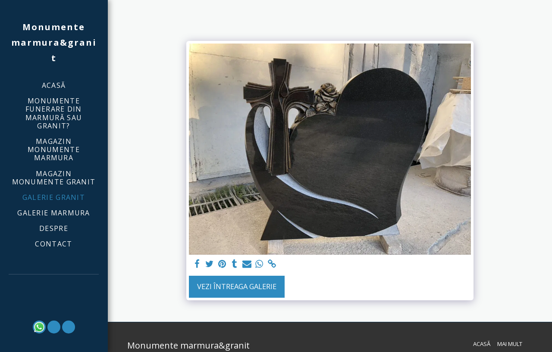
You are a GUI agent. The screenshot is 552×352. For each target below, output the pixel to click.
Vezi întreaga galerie (236, 286)
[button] (54, 286)
